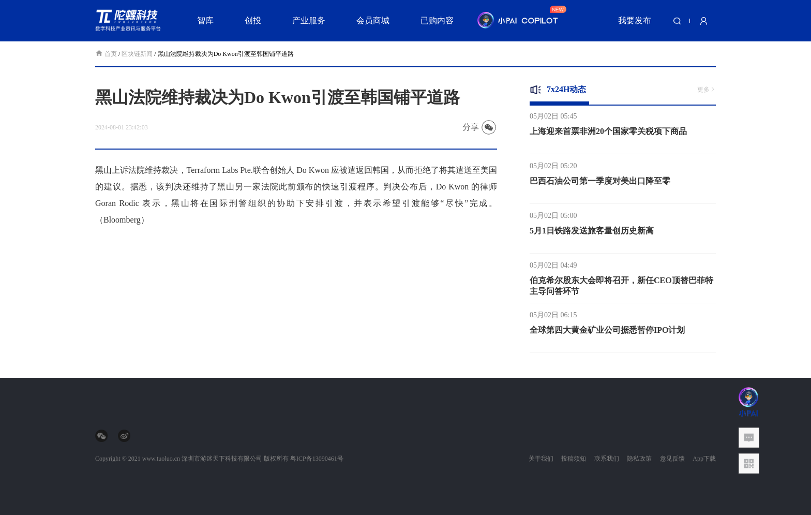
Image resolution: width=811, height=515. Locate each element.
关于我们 (541, 458)
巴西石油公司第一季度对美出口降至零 (600, 184)
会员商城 (372, 20)
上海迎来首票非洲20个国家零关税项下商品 (608, 134)
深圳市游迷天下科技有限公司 (222, 458)
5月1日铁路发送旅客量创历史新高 (592, 234)
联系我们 (606, 458)
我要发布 (634, 20)
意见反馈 (672, 458)
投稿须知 (573, 458)
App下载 (704, 458)
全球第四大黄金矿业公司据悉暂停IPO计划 (607, 333)
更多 (706, 89)
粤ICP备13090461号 (316, 458)
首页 (106, 53)
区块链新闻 (137, 53)
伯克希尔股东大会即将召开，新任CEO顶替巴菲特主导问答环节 (621, 289)
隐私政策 (639, 458)
